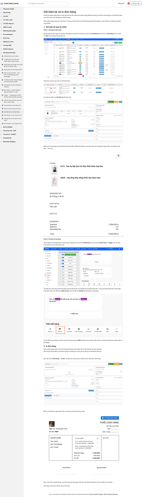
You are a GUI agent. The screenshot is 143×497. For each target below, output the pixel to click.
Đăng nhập (136, 3)
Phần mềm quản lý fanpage (96, 494)
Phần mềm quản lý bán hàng (111, 494)
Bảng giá (121, 3)
